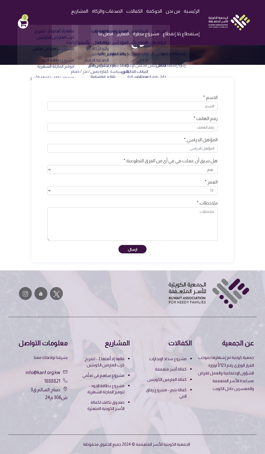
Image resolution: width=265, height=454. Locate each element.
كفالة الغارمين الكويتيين (167, 379)
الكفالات (134, 11)
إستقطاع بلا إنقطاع (181, 33)
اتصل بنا (105, 33)
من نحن (173, 11)
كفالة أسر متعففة (171, 369)
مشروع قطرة (146, 33)
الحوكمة (154, 11)
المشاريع (79, 11)
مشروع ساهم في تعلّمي (103, 375)
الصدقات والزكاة (107, 11)
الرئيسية (192, 11)
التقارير (123, 33)
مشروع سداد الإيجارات (168, 359)
